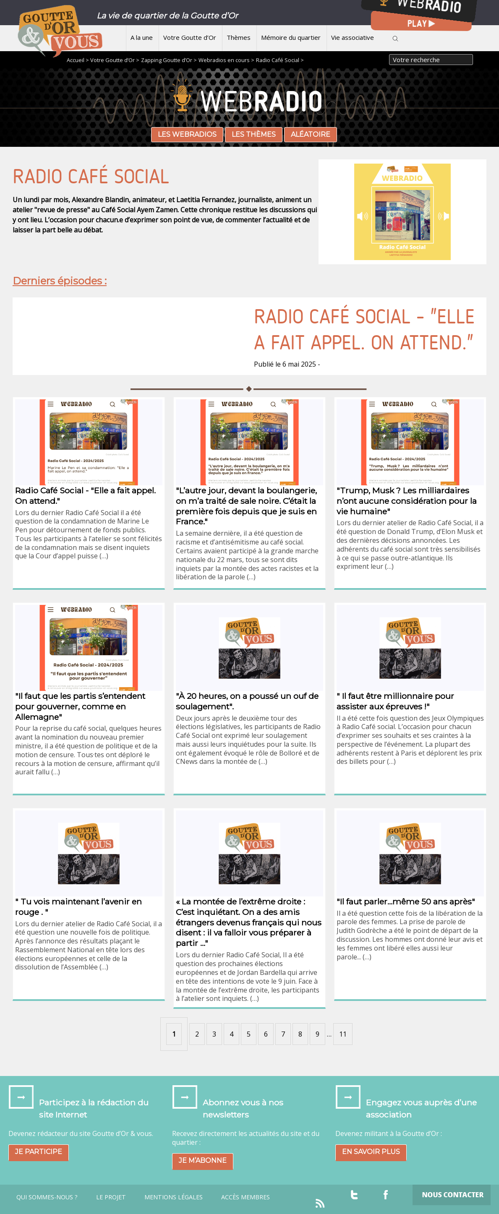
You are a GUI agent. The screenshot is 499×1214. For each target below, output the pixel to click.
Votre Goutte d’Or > (114, 60)
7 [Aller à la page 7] (283, 1034)
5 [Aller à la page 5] (249, 1034)
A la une (142, 37)
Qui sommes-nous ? (47, 1197)
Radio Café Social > (280, 60)
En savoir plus (371, 1152)
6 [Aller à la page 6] (266, 1034)
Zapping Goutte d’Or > (169, 60)
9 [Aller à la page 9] (317, 1034)
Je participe (38, 1152)
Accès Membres (245, 1197)
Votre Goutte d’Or (189, 37)
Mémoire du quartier (291, 37)
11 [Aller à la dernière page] (343, 1034)
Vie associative (352, 37)
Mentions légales (173, 1197)
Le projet (111, 1197)
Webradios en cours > (226, 60)
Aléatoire (310, 134)
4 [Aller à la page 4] (231, 1034)
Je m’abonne (203, 1161)
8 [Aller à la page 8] (300, 1034)
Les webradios (187, 134)
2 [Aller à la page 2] (197, 1034)
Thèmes (239, 37)
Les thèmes (254, 134)
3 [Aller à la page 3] (214, 1034)
